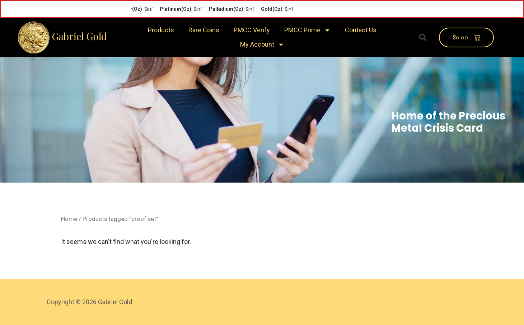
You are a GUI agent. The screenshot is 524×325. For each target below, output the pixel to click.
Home (69, 219)
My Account (262, 44)
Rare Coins (203, 30)
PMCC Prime (307, 30)
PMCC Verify (252, 30)
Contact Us (360, 30)
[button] (422, 37)
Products (161, 30)
